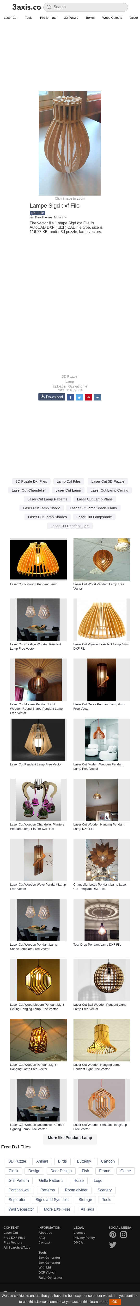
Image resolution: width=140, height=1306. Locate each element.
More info (60, 217)
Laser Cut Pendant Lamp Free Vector (36, 764)
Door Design (61, 1171)
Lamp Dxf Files (69, 481)
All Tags (87, 1209)
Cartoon (108, 1161)
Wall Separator (21, 1209)
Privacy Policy (84, 1237)
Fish (85, 1171)
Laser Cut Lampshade (94, 517)
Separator (17, 1200)
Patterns (48, 1190)
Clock (13, 1171)
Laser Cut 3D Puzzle (107, 481)
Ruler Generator (50, 1277)
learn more (98, 1302)
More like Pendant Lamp (70, 1138)
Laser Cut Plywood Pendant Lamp (33, 584)
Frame (104, 1171)
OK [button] (114, 1302)
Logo (98, 1180)
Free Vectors (13, 1242)
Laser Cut (10, 17)
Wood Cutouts (112, 17)
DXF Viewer (47, 1272)
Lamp (69, 381)
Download (52, 396)
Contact (44, 1242)
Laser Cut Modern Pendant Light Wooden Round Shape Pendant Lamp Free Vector (36, 708)
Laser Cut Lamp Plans (95, 499)
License (79, 1232)
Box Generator (49, 1257)
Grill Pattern (19, 1180)
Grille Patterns (51, 1180)
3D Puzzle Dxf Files (31, 481)
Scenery (105, 1190)
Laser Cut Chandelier (29, 490)
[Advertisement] (70, 56)
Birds (62, 1161)
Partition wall (19, 1190)
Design (34, 1171)
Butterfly (84, 1161)
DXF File (37, 213)
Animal (42, 1161)
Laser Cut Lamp (68, 490)
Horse (78, 1180)
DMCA (78, 1242)
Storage (85, 1200)
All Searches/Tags (17, 1247)
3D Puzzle (71, 17)
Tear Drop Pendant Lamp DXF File (97, 944)
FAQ (42, 1237)
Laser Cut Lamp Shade (41, 508)
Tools (28, 17)
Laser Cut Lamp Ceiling (109, 490)
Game (125, 1171)
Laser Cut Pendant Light (70, 526)
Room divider (76, 1190)
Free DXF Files (14, 1237)
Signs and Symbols (52, 1200)
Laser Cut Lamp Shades (47, 517)
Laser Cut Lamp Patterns (47, 499)
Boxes (90, 17)
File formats (48, 17)
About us (45, 1232)
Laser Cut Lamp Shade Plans (93, 508)
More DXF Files (57, 1209)
